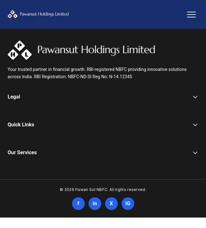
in (95, 203)
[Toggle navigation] (191, 15)
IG (127, 203)
